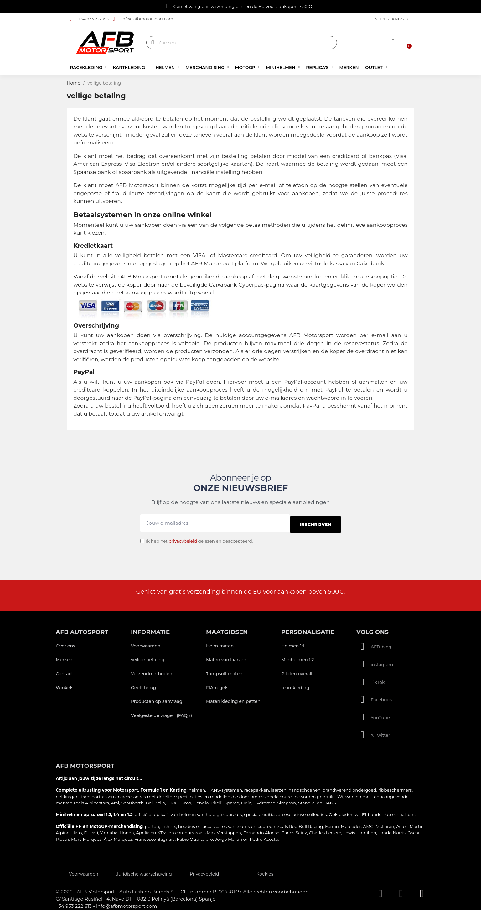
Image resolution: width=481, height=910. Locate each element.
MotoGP (247, 67)
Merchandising (207, 67)
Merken (349, 67)
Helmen (167, 67)
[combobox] (242, 42)
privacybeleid (182, 537)
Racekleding (88, 67)
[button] (406, 42)
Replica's (319, 67)
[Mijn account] (393, 42)
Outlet (376, 67)
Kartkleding (131, 67)
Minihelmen (283, 67)
